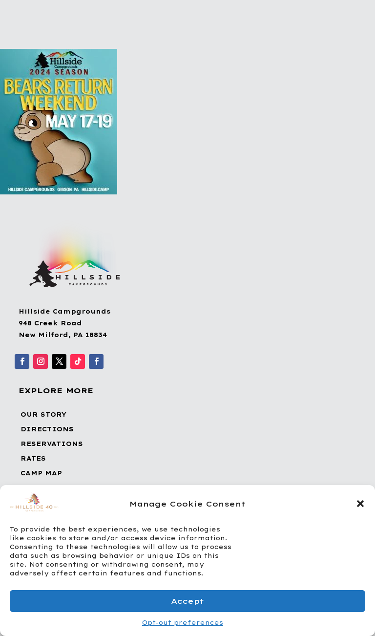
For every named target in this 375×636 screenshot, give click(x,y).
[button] (360, 504)
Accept (187, 601)
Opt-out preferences (182, 622)
